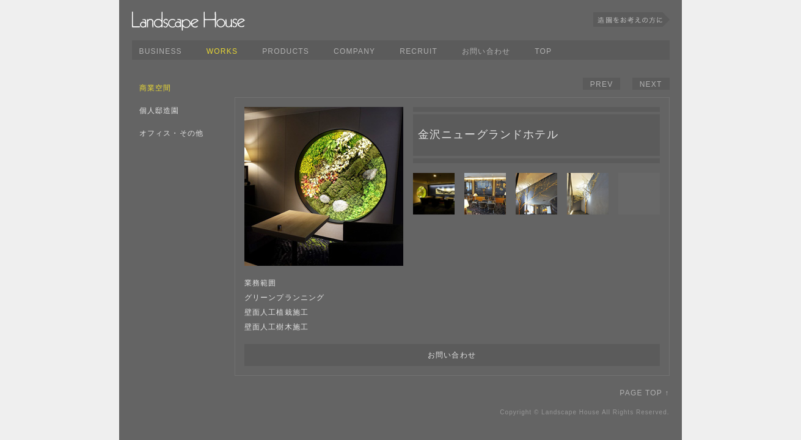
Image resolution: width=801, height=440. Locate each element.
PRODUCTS (285, 51)
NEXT (651, 84)
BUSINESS (160, 51)
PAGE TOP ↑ (644, 393)
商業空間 (155, 88)
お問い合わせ (486, 51)
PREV (601, 84)
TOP (543, 51)
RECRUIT (418, 51)
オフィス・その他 (171, 133)
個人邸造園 (159, 110)
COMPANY (354, 51)
